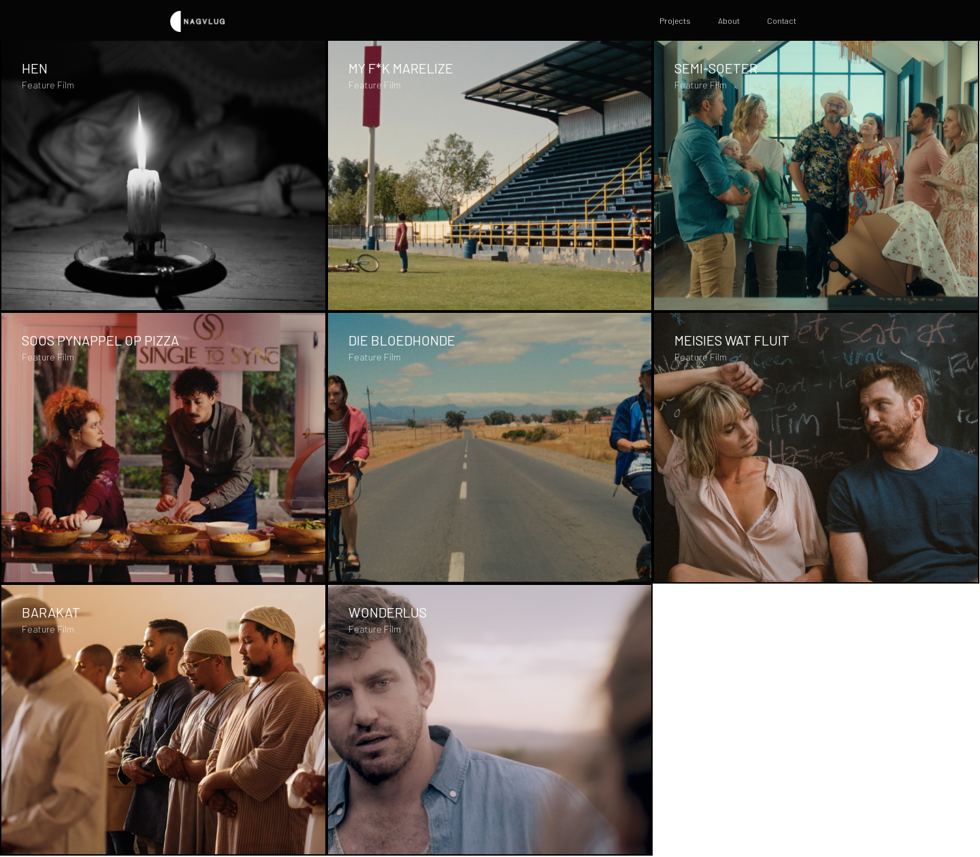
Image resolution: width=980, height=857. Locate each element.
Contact (781, 20)
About (729, 20)
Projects (675, 20)
